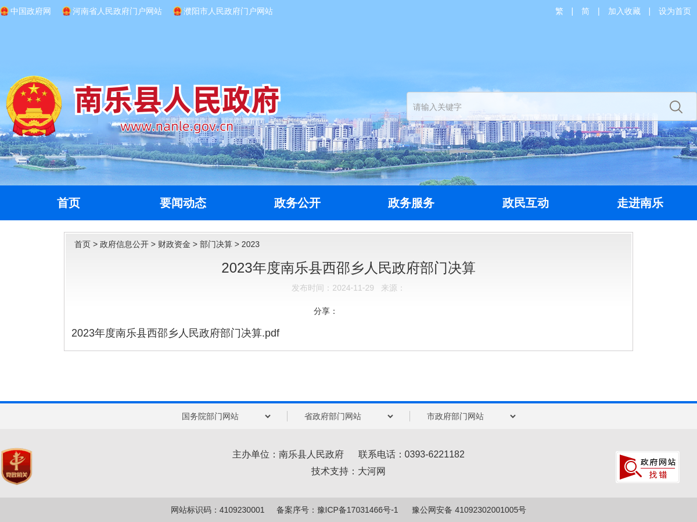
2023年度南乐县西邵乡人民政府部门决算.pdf (175, 333)
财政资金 (174, 244)
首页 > (87, 244)
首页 (68, 202)
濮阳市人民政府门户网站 (228, 11)
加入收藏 (624, 11)
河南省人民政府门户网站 (117, 11)
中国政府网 (30, 11)
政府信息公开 (124, 244)
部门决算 (216, 244)
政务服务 (411, 202)
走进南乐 (640, 202)
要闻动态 (183, 202)
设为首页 (675, 11)
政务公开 (297, 202)
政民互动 (525, 202)
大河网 (372, 471)
